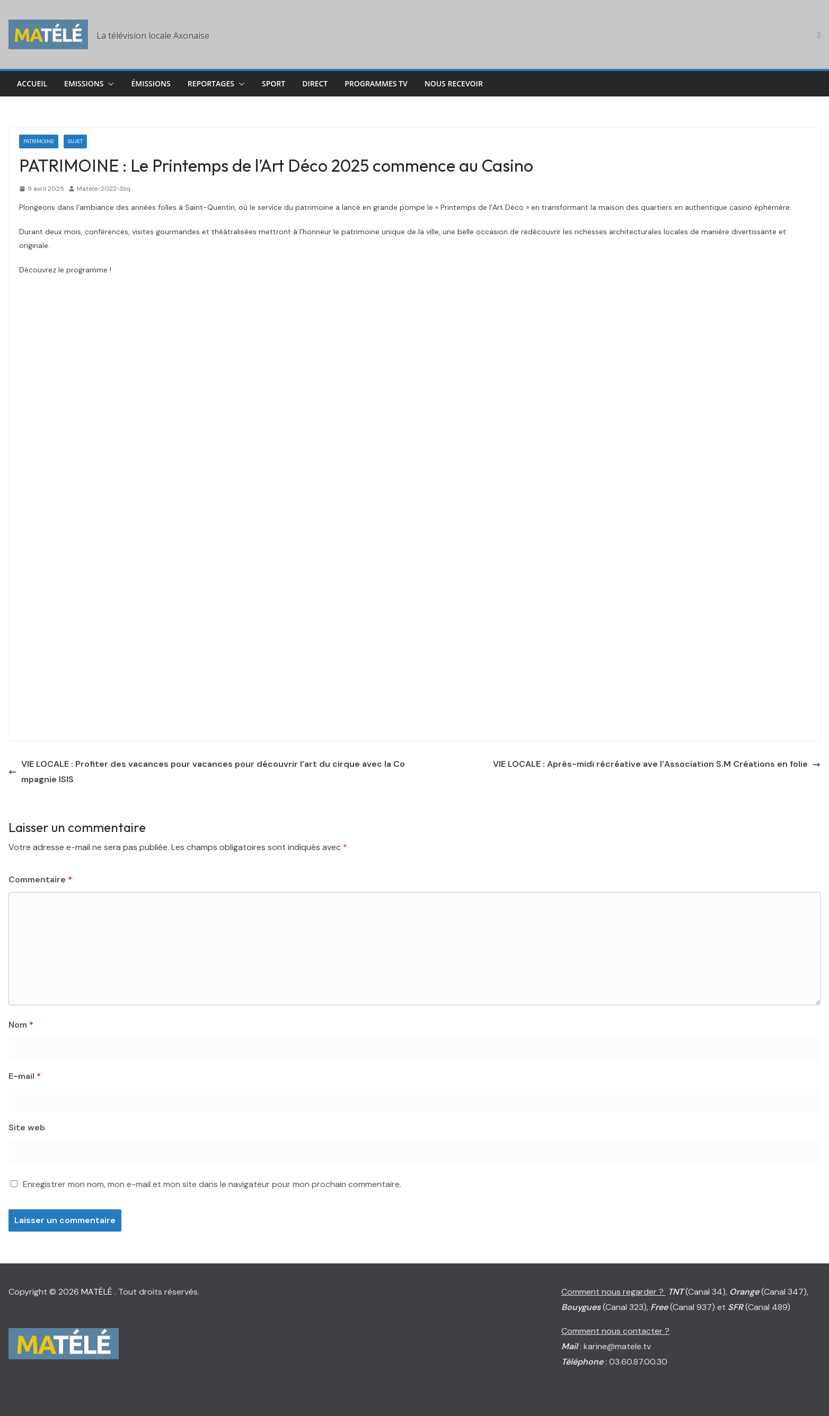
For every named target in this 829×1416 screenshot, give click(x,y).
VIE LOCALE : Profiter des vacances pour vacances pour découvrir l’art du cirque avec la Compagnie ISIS (206, 771)
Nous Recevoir (454, 83)
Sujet (75, 141)
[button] (108, 83)
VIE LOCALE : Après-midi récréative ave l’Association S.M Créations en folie (657, 763)
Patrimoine (38, 141)
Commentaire (40, 879)
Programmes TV (376, 83)
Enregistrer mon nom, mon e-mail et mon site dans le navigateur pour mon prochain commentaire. (212, 1184)
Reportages (211, 83)
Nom (20, 1024)
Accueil (32, 83)
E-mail (24, 1076)
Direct (315, 83)
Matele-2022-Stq (103, 188)
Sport (273, 83)
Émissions (150, 83)
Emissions (83, 83)
